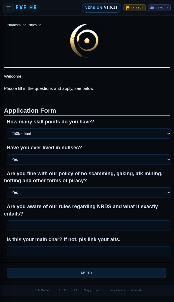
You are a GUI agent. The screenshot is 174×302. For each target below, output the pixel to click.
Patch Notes (40, 290)
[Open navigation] (8, 8)
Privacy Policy (115, 290)
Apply (86, 273)
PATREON (135, 8)
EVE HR (27, 8)
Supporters (92, 290)
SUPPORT (159, 8)
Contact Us (62, 290)
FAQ (77, 290)
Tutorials (135, 290)
